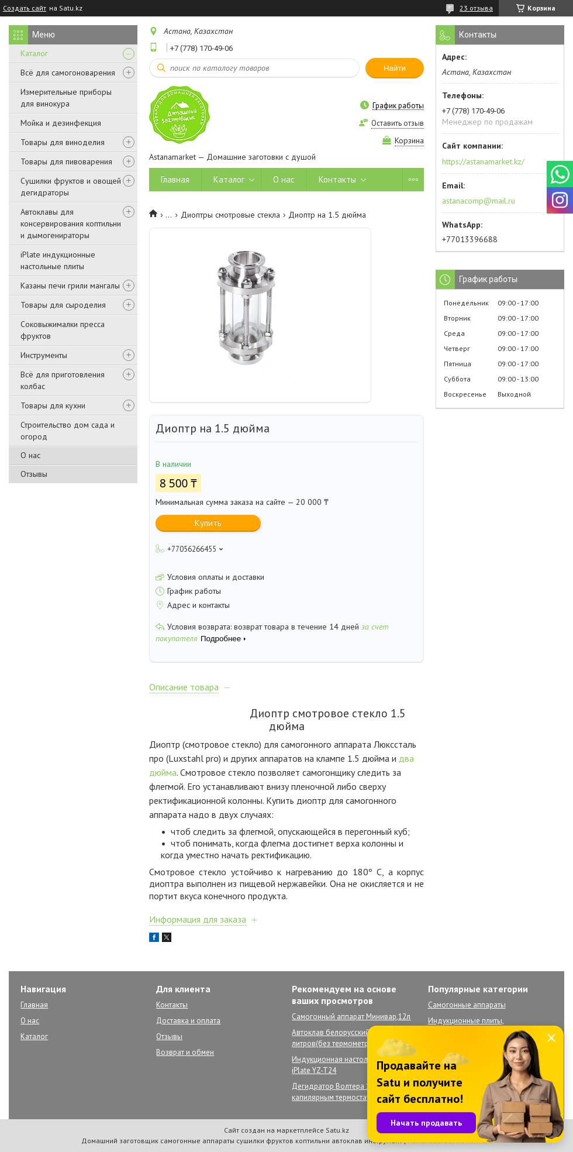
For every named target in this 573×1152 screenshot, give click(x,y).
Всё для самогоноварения (67, 72)
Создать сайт (24, 8)
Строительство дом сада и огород (67, 430)
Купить (208, 522)
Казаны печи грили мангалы (70, 285)
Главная (175, 179)
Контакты (337, 179)
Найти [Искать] (395, 68)
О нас (30, 455)
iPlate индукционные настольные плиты (57, 260)
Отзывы (33, 474)
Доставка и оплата (188, 1021)
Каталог (34, 53)
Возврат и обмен (185, 1052)
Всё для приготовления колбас (62, 380)
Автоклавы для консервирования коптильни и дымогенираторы (70, 223)
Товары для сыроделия (63, 305)
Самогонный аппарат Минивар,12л (351, 1017)
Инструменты (43, 355)
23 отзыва (476, 8)
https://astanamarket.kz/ (483, 161)
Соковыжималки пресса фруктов (62, 330)
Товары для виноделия (62, 142)
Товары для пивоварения (66, 161)
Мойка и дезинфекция (60, 123)
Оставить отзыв (397, 123)
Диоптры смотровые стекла (230, 214)
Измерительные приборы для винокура (66, 98)
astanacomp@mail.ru (478, 200)
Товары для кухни (52, 405)
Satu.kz (337, 1130)
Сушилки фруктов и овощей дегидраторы (70, 187)
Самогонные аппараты (467, 1005)
